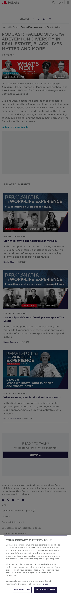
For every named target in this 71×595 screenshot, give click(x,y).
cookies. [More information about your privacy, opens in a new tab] (44, 584)
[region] (35, 565)
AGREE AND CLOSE (45, 589)
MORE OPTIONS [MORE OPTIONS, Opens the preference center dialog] (22, 589)
